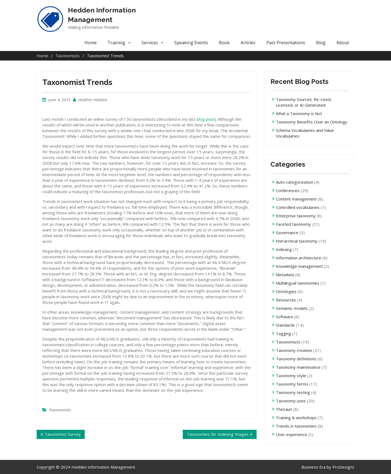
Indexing (284, 249)
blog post (206, 119)
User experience (291, 434)
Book (224, 43)
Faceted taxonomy (293, 224)
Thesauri (284, 409)
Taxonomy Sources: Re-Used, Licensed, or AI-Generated (304, 102)
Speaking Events (191, 43)
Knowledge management (299, 266)
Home (90, 43)
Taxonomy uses (291, 400)
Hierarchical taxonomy (296, 241)
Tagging (283, 333)
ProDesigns (343, 467)
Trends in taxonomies (296, 426)
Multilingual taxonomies (297, 283)
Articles (248, 43)
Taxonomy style (291, 375)
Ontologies (286, 291)
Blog (321, 43)
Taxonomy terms (292, 384)
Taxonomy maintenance (298, 367)
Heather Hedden (92, 99)
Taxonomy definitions (296, 358)
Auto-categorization (294, 182)
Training (116, 43)
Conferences (287, 190)
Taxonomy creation (294, 350)
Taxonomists (60, 409)
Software (284, 316)
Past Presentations (285, 43)
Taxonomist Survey (63, 434)
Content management (296, 199)
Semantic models (292, 308)
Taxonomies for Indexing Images (218, 434)
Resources (286, 300)
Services (149, 43)
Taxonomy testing (293, 392)
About (342, 43)
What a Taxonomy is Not (299, 113)
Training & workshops (296, 417)
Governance (287, 232)
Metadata (285, 274)
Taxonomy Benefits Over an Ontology (311, 122)
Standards (285, 325)
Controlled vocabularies (298, 207)
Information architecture (298, 257)
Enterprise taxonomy (296, 215)
